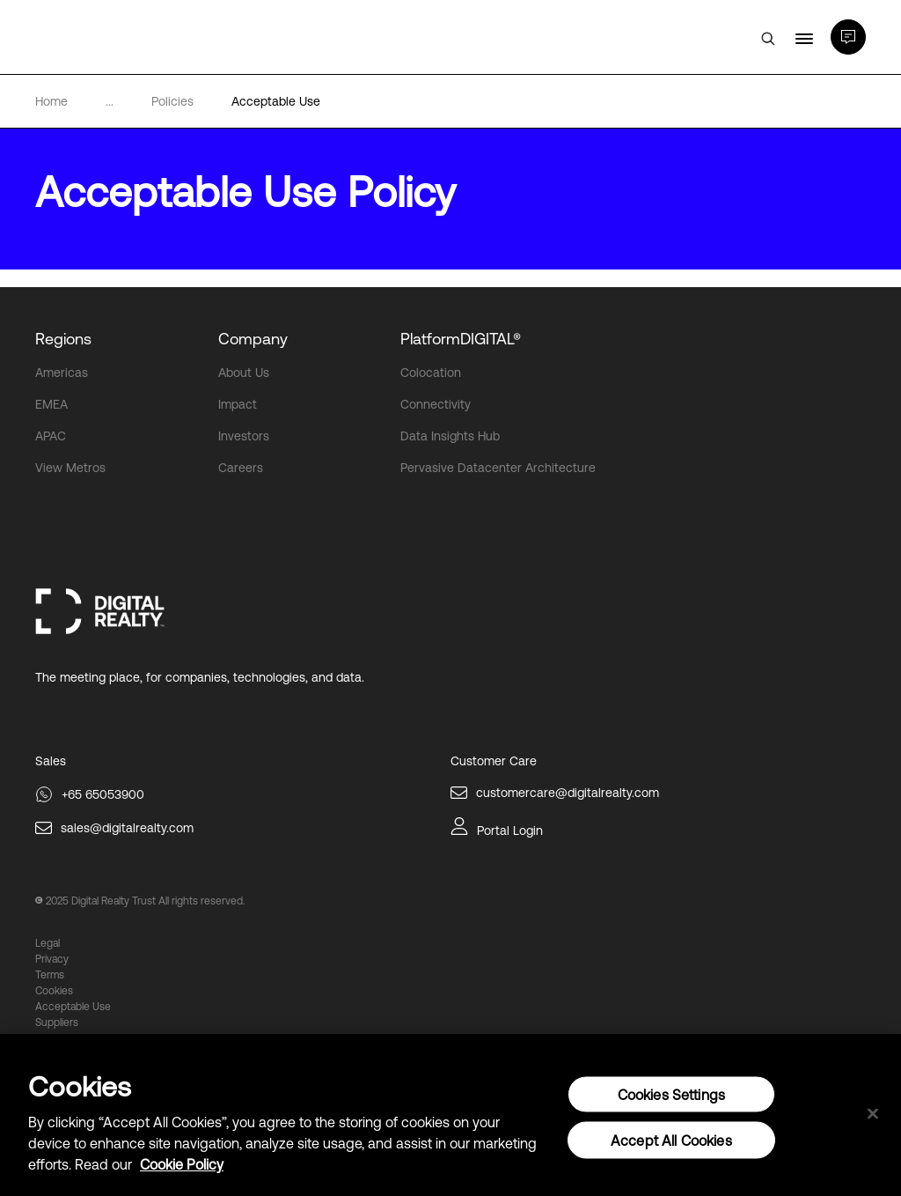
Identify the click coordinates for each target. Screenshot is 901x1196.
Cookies (54, 991)
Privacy (52, 959)
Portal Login (510, 830)
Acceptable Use (73, 1006)
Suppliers (56, 1022)
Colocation (430, 372)
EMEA (51, 404)
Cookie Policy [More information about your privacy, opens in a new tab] (181, 1164)
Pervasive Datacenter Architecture (498, 468)
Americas (61, 372)
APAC (50, 436)
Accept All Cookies (671, 1140)
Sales (50, 761)
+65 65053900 (103, 794)
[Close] (872, 1114)
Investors (243, 436)
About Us (243, 372)
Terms (49, 975)
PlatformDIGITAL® (460, 338)
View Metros (70, 468)
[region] (450, 1115)
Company (253, 338)
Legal (47, 943)
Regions (63, 338)
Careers (240, 468)
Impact (237, 404)
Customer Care (493, 761)
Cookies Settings (672, 1095)
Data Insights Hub (450, 436)
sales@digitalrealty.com (127, 828)
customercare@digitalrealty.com (567, 793)
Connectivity (435, 404)
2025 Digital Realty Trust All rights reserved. (145, 901)
